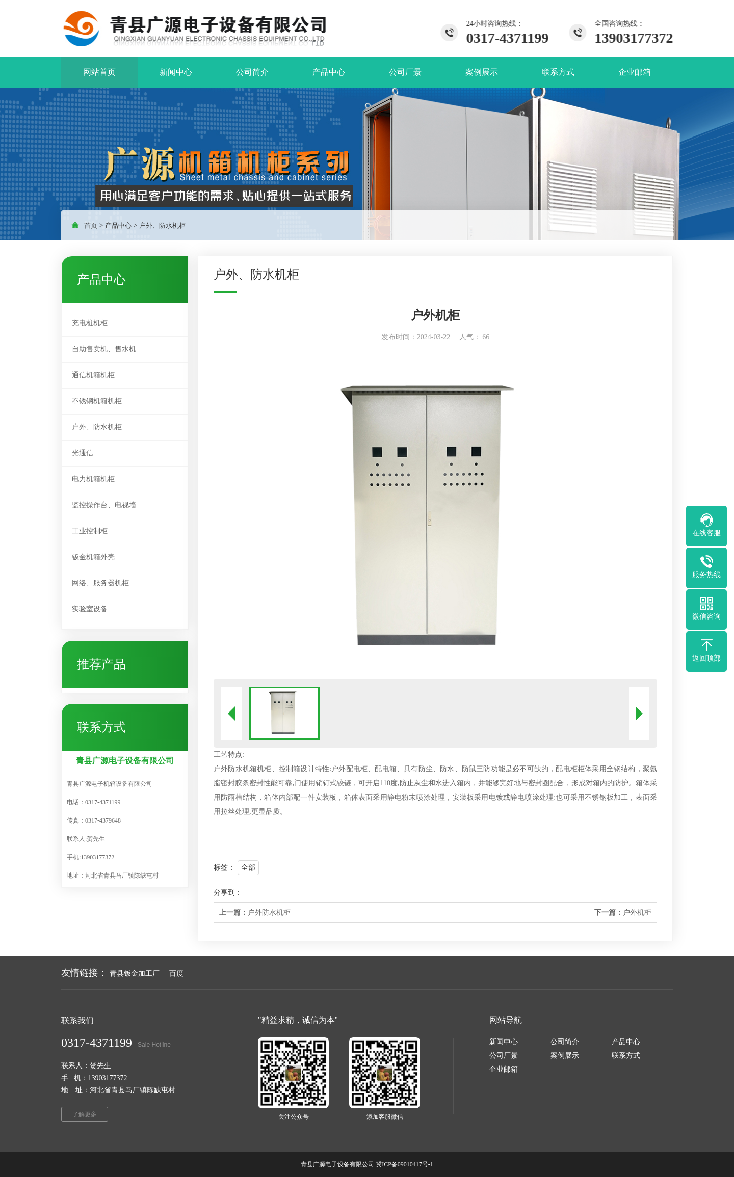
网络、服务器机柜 (100, 583)
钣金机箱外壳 (93, 557)
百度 (176, 973)
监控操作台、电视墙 (104, 505)
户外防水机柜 (255, 912)
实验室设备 (90, 609)
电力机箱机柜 (93, 479)
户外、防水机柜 (162, 225)
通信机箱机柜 (93, 375)
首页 (90, 225)
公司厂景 (503, 1055)
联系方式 (626, 1055)
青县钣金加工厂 (135, 973)
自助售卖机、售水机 (104, 349)
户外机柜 (622, 912)
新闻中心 (503, 1042)
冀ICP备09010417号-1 (404, 1164)
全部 (248, 867)
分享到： (228, 892)
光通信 (82, 453)
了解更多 (84, 1114)
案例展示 (564, 1055)
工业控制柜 (90, 531)
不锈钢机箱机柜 (97, 401)
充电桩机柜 (90, 323)
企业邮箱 (503, 1069)
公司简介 (564, 1042)
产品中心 (118, 225)
